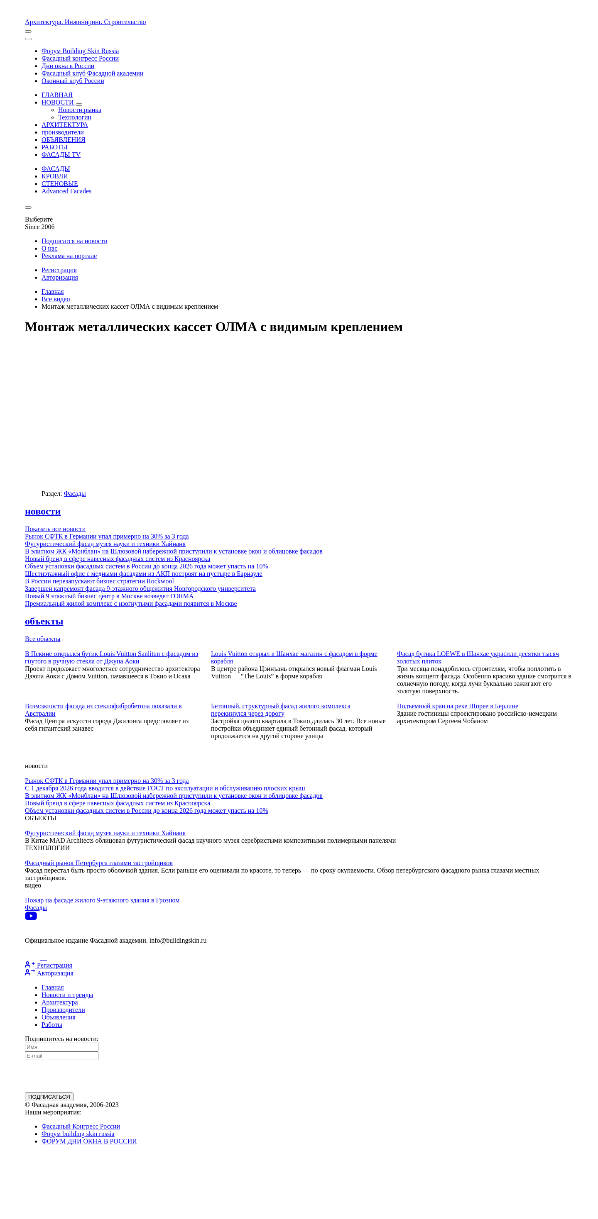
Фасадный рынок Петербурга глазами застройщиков (99, 862)
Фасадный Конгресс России (81, 1126)
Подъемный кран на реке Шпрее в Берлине (457, 705)
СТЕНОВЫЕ (60, 183)
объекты (44, 621)
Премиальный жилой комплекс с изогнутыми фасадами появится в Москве (131, 603)
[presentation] (88, 1076)
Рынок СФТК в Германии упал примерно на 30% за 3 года (107, 536)
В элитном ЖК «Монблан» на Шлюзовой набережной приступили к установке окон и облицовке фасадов (174, 551)
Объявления (59, 1017)
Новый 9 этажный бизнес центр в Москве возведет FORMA (109, 596)
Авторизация (60, 277)
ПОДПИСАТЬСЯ (49, 1097)
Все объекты (43, 638)
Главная (53, 291)
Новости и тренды (67, 994)
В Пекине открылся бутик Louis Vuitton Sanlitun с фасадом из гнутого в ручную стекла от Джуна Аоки (111, 657)
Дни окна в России (68, 65)
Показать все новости (55, 528)
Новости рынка (79, 109)
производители (63, 132)
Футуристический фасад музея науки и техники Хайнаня (105, 543)
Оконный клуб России (73, 80)
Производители (63, 1009)
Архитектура (60, 1002)
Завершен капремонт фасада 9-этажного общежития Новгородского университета (140, 588)
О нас (49, 248)
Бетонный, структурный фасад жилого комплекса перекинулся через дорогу (280, 709)
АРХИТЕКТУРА (65, 124)
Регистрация (59, 269)
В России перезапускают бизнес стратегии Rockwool (99, 581)
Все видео (56, 298)
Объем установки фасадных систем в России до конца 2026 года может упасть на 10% (146, 566)
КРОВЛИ (55, 176)
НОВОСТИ (62, 102)
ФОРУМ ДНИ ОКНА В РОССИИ (89, 1141)
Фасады (75, 493)
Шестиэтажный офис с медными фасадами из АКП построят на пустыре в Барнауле (143, 573)
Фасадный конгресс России (80, 58)
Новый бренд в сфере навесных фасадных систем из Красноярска (117, 558)
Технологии (74, 117)
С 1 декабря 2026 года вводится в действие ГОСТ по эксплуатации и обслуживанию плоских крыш (165, 788)
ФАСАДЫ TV (61, 154)
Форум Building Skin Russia (80, 50)
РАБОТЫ (55, 147)
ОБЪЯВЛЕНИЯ (64, 139)
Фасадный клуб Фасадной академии (92, 73)
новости (43, 511)
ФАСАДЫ (56, 168)
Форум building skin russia (78, 1133)
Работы (52, 1024)
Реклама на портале (69, 255)
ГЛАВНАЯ (57, 94)
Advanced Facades (66, 191)
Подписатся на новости (75, 240)
